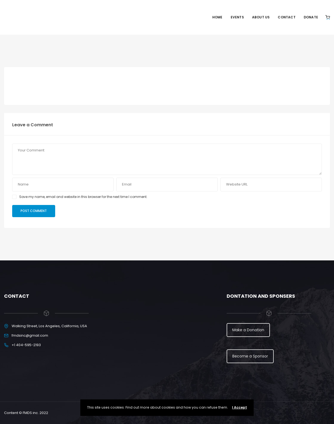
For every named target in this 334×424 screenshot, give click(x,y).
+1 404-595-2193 (26, 344)
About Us (261, 17)
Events (237, 17)
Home (217, 17)
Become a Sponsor (250, 356)
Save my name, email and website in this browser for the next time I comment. (83, 196)
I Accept (239, 407)
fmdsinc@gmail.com (30, 335)
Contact (286, 17)
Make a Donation (248, 330)
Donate (311, 17)
